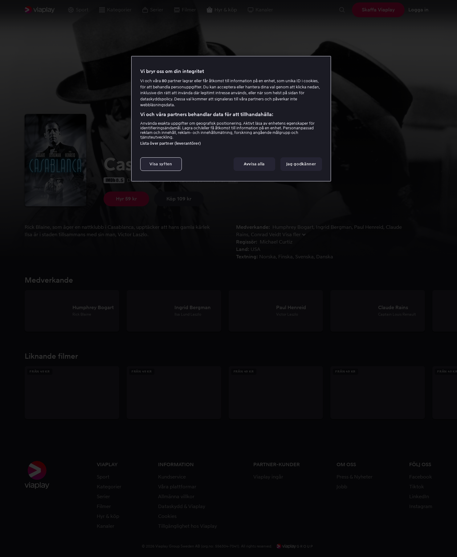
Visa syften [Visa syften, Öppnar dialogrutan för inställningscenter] (160, 164)
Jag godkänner (301, 164)
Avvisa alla (254, 164)
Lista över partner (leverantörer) (170, 143)
